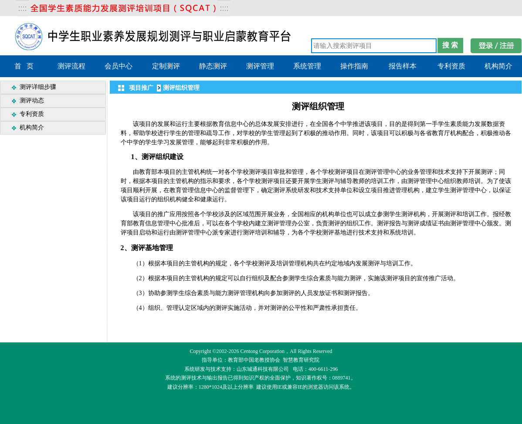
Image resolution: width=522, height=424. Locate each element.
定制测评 (166, 66)
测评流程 (71, 66)
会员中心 (118, 66)
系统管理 (307, 66)
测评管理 (260, 66)
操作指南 (354, 66)
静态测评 (213, 66)
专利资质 (451, 66)
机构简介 (498, 66)
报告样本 (403, 66)
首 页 (24, 66)
